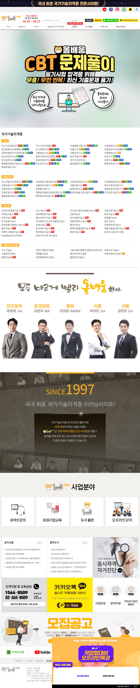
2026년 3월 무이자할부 (15, 567)
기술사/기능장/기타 (55, 26)
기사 (8, 26)
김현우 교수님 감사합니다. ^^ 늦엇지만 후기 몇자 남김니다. (74, 567)
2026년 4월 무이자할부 (15, 553)
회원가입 (98, 20)
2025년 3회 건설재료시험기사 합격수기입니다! (70, 562)
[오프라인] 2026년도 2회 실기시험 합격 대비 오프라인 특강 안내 (31, 549)
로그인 (89, 20)
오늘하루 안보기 (123, 686)
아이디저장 (49, 20)
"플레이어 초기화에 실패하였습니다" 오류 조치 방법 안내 (28, 562)
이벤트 (74, 26)
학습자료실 (120, 26)
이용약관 (39, 660)
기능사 (36, 26)
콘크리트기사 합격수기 (60, 553)
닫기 (135, 686)
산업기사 (22, 26)
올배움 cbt (70, 78)
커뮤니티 (104, 26)
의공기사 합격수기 (58, 549)
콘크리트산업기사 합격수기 (62, 558)
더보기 (39, 543)
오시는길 (29, 660)
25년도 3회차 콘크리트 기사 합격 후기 (66, 571)
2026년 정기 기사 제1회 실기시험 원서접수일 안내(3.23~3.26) (31, 558)
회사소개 (18, 660)
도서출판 (89, 26)
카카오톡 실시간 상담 (129, 20)
